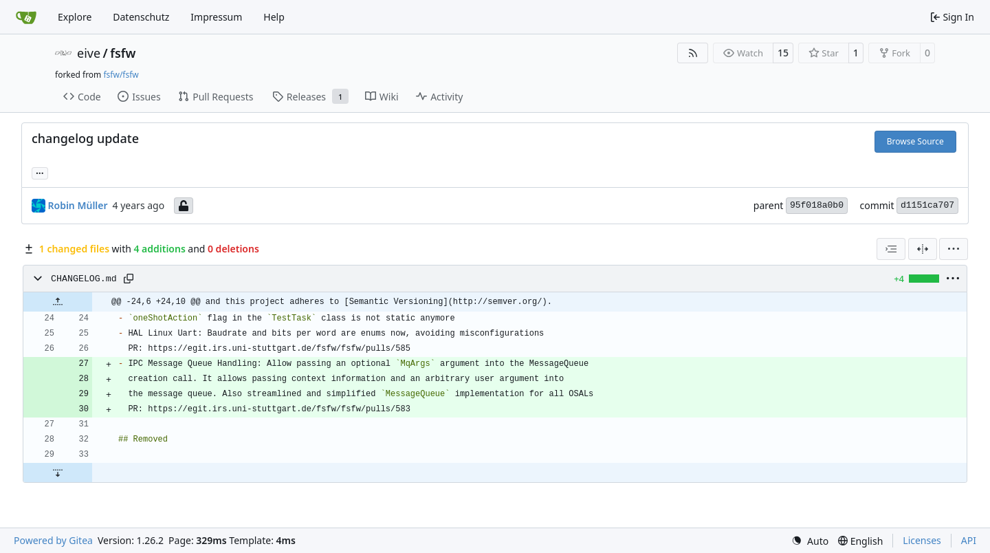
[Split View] (922, 249)
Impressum (216, 16)
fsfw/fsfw (120, 74)
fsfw (122, 53)
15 (783, 52)
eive (88, 53)
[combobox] (891, 249)
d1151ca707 (927, 205)
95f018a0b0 (817, 205)
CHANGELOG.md (84, 279)
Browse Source (915, 141)
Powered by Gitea (53, 540)
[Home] (26, 17)
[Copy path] (128, 278)
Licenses (922, 540)
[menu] (953, 249)
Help (274, 16)
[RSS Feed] (693, 53)
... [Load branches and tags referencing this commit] (40, 172)
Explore (74, 16)
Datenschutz (141, 16)
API (968, 540)
